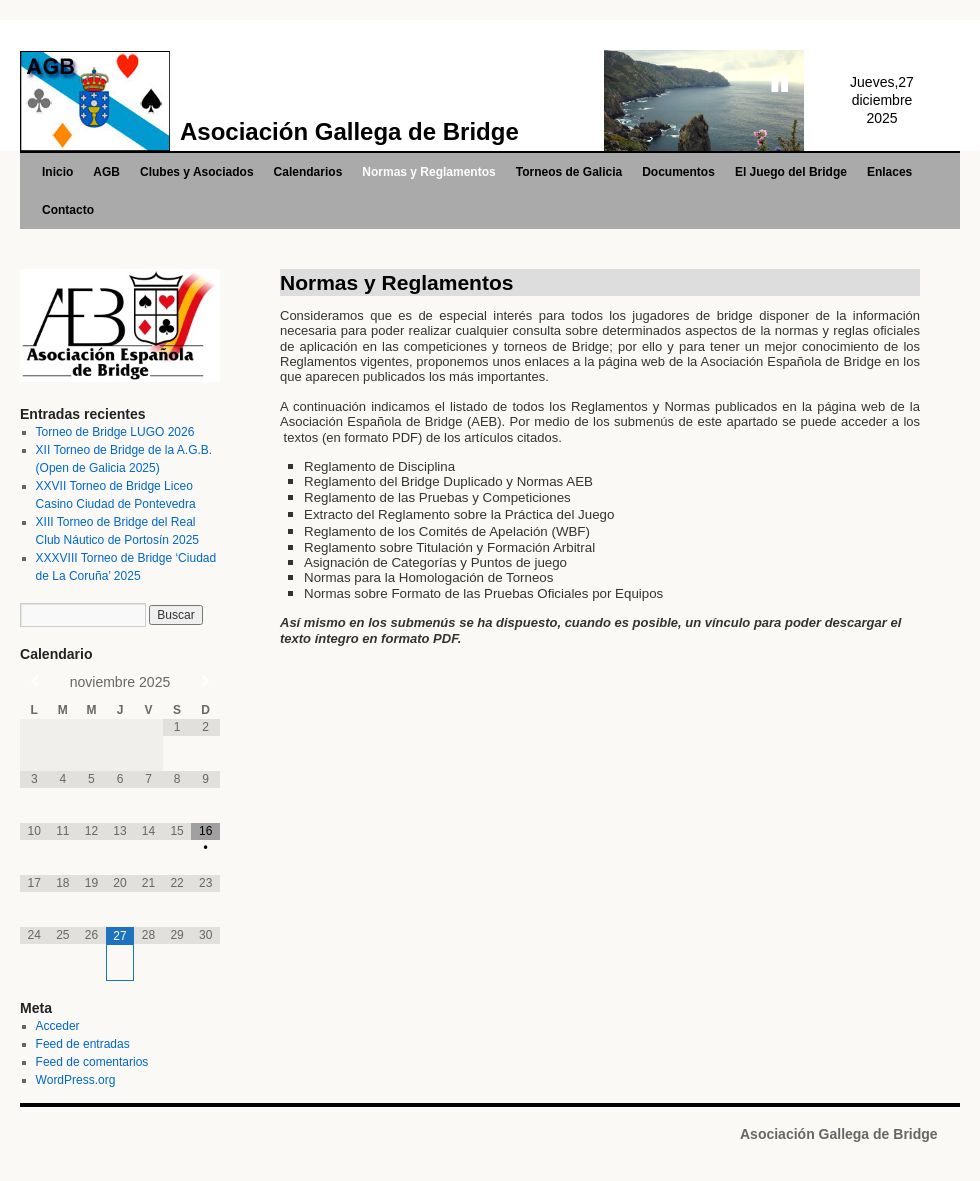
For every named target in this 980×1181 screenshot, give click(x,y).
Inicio (57, 172)
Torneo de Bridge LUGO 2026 (115, 432)
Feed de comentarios (92, 1062)
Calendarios (308, 172)
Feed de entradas (83, 1044)
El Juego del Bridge (791, 172)
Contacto (68, 210)
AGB (106, 172)
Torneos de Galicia (569, 172)
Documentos (678, 172)
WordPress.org (76, 1080)
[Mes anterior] (34, 681)
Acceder (58, 1026)
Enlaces (889, 172)
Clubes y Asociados (197, 172)
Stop (780, 84)
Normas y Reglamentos (428, 172)
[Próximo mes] (205, 681)
